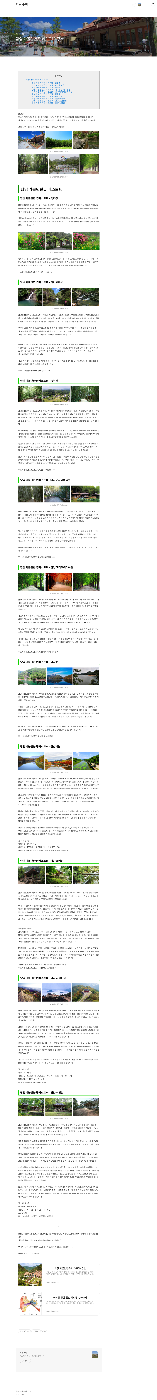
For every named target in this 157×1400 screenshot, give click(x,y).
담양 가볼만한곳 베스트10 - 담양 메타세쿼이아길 (52, 92)
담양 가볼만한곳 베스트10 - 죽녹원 (46, 87)
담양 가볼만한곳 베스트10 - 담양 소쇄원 (48, 99)
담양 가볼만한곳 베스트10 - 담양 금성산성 (49, 101)
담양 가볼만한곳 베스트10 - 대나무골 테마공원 (51, 90)
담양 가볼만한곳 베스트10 (37, 80)
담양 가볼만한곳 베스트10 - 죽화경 (46, 83)
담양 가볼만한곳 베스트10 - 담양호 (46, 94)
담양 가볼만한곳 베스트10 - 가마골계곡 (48, 85)
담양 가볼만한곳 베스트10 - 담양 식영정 (48, 103)
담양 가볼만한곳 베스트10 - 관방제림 (47, 96)
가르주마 (22, 4)
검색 (134, 4)
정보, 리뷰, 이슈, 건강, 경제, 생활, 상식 (32, 1356)
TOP (139, 1392)
